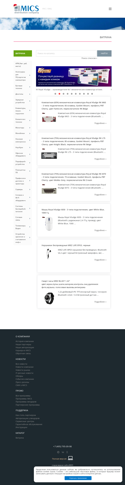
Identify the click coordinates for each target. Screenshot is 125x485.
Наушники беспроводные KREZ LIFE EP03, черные (66, 245)
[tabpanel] (74, 78)
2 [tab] (59, 94)
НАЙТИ (104, 53)
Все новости (21, 364)
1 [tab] (55, 94)
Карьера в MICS (23, 350)
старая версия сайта (62, 465)
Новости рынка (23, 370)
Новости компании (25, 367)
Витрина (20, 438)
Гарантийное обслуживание (29, 424)
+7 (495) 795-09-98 (62, 446)
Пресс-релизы (22, 382)
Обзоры (19, 376)
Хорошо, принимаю (78, 478)
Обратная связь (23, 353)
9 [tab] (88, 94)
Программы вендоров (26, 401)
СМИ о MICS (21, 385)
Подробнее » (100, 123)
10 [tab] (92, 94)
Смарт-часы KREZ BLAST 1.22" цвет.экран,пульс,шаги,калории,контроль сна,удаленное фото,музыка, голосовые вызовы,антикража (70, 284)
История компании (25, 341)
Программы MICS (24, 398)
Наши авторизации (25, 347)
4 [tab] (67, 94)
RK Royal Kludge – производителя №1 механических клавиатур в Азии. (69, 89)
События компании (25, 379)
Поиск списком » (89, 58)
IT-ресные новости (24, 373)
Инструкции (21, 427)
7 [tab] (79, 94)
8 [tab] (84, 94)
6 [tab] (75, 94)
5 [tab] (71, 94)
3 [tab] (63, 94)
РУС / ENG (47, 8)
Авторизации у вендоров (28, 418)
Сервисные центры (25, 421)
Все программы (23, 395)
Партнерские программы (28, 405)
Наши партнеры (23, 344)
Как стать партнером (26, 415)
